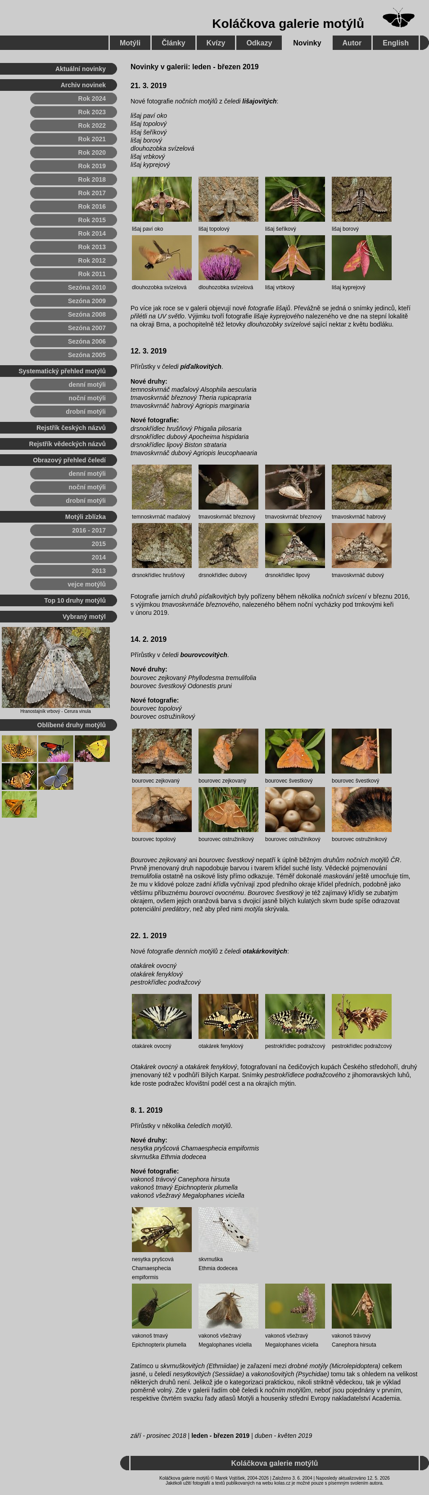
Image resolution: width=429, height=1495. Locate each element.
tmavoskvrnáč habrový (359, 517)
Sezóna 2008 (87, 314)
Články (173, 43)
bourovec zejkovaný (156, 781)
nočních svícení (344, 596)
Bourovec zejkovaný (159, 860)
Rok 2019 (92, 166)
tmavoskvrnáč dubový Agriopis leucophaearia (194, 453)
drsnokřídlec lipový (287, 575)
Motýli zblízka (85, 516)
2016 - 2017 (89, 530)
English (396, 43)
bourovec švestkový (288, 781)
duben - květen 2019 (283, 1435)
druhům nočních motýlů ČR (361, 860)
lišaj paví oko (149, 115)
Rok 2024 (92, 98)
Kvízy (216, 43)
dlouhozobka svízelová (162, 148)
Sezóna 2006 (87, 341)
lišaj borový (146, 140)
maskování (339, 876)
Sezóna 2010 (87, 287)
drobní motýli (86, 411)
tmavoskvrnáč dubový (358, 575)
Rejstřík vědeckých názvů (67, 444)
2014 (99, 557)
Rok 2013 (92, 247)
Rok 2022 (92, 125)
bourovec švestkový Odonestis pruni (181, 685)
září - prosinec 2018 (158, 1435)
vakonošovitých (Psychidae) (290, 1374)
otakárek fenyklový (157, 974)
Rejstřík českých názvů (71, 427)
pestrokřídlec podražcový (166, 982)
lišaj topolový (149, 123)
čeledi (250, 101)
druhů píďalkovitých (208, 596)
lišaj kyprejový (150, 164)
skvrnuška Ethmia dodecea (168, 1156)
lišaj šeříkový (149, 132)
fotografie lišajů (269, 308)
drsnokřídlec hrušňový (158, 575)
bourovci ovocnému (217, 892)
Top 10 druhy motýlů (75, 600)
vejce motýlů (87, 584)
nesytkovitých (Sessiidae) (208, 1374)
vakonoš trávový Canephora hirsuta (180, 1179)
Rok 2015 (92, 220)
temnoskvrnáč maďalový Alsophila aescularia (194, 389)
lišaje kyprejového (279, 316)
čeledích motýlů (208, 1125)
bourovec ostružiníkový (163, 716)
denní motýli (87, 384)
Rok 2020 (92, 152)
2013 (99, 570)
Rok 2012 (92, 260)
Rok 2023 (92, 112)
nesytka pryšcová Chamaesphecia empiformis (195, 1148)
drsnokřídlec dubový (223, 575)
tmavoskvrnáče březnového (200, 604)
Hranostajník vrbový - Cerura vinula (55, 711)
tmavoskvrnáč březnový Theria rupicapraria (191, 397)
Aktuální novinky (80, 68)
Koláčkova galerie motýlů (288, 24)
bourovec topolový (156, 708)
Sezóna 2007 (87, 327)
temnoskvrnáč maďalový (161, 517)
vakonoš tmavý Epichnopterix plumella (184, 1187)
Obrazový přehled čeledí (69, 460)
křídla (221, 884)
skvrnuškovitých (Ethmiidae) (199, 1366)
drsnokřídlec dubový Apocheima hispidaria (190, 436)
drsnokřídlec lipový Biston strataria (178, 444)
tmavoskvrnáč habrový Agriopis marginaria (190, 405)
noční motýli (87, 398)
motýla (253, 909)
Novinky (307, 43)
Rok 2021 (92, 139)
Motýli (130, 43)
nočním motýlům (288, 1390)
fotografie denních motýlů (182, 951)
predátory (176, 909)
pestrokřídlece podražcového (305, 1075)
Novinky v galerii (159, 67)
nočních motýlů (196, 101)
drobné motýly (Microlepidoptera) (334, 1366)
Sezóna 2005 (87, 354)
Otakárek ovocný (154, 1066)
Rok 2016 (92, 206)
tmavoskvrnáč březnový (227, 517)
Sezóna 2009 (87, 300)
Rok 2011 (92, 274)
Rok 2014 (92, 233)
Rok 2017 (92, 193)
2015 (99, 543)
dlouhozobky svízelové (279, 324)
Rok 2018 (92, 179)
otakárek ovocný (153, 965)
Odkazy (259, 43)
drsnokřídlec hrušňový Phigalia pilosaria (186, 428)
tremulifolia (146, 876)
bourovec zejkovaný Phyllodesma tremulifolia (193, 677)
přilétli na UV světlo (158, 316)
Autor (352, 43)
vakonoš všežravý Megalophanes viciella (187, 1195)
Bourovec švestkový (276, 892)
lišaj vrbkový (148, 156)
